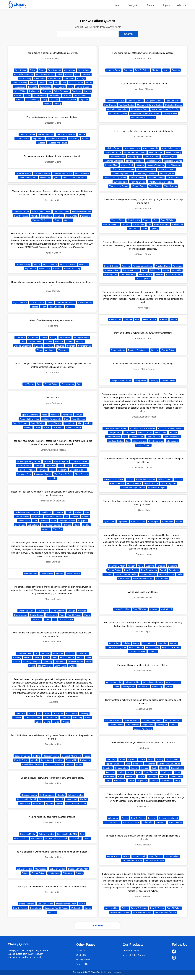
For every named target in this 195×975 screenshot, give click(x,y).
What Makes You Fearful (74, 177)
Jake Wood (113, 818)
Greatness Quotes (53, 516)
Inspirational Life (153, 161)
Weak (39, 350)
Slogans (67, 95)
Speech (19, 99)
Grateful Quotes (169, 156)
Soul (79, 384)
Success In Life (151, 483)
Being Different (57, 611)
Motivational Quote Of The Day (165, 109)
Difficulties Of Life (113, 152)
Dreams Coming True (116, 647)
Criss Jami (20, 337)
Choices (161, 566)
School (179, 521)
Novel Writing (20, 91)
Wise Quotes (155, 186)
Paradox (38, 346)
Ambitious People (131, 270)
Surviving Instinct (174, 177)
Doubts (121, 772)
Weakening (50, 350)
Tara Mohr (20, 713)
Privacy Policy (83, 959)
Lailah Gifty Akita (113, 148)
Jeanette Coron (113, 70)
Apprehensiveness (114, 764)
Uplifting (154, 228)
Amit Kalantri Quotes (23, 74)
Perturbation (119, 780)
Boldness (137, 764)
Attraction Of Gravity (41, 212)
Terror (131, 780)
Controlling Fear (24, 465)
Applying (150, 566)
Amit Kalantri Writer (44, 74)
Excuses (173, 432)
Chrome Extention (131, 950)
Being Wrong (140, 381)
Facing (53, 337)
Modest (88, 423)
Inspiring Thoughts (155, 165)
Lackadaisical (24, 521)
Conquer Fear (115, 432)
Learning (107, 574)
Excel (46, 657)
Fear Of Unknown (68, 264)
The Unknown (162, 578)
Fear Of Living (152, 647)
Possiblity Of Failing (54, 764)
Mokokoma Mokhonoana (26, 512)
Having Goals (129, 686)
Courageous (40, 869)
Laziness (44, 521)
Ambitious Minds (112, 270)
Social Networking (82, 95)
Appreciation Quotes (171, 148)
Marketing (77, 717)
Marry (166, 70)
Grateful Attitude (151, 156)
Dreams (59, 573)
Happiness (36, 619)
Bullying (126, 643)
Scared (47, 427)
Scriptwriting (54, 95)
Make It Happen (161, 224)
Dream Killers (149, 643)
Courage (81, 78)
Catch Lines (39, 78)
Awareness (58, 653)
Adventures (42, 611)
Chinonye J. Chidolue (113, 479)
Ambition (126, 266)
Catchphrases (54, 78)
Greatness (37, 516)
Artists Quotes (110, 274)
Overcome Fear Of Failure (56, 908)
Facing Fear (65, 337)
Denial (44, 337)
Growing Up (153, 521)
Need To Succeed (112, 822)
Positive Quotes (167, 173)
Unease (154, 780)
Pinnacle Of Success (41, 220)
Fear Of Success (110, 224)
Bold (128, 764)
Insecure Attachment (168, 818)
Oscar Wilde (71, 216)
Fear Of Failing (37, 423)
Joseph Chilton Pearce (121, 381)
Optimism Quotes (78, 470)
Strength (71, 346)
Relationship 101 (166, 574)
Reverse (60, 346)
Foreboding (109, 776)
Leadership (60, 661)
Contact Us (81, 955)
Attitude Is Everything (29, 419)
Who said (182, 5)
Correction (33, 337)
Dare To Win (160, 432)
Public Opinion (143, 278)
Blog (77, 74)
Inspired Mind (111, 165)
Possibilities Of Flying (32, 764)
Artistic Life (155, 270)
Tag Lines (84, 99)
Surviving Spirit (120, 182)
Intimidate (32, 87)
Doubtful (164, 768)
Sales (38, 722)
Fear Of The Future (171, 647)
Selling (47, 722)
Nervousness (176, 776)
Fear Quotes (110, 105)
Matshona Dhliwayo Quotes (149, 105)
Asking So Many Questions (170, 428)
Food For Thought (27, 470)
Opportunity (133, 228)
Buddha (36, 756)
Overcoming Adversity (122, 173)
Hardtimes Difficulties (113, 161)
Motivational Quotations (117, 109)
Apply (140, 566)
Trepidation (142, 780)
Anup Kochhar (113, 856)
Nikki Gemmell (30, 573)
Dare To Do (130, 432)
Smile (179, 574)
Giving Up (83, 264)
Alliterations (69, 70)
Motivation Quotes (173, 105)
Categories (133, 5)
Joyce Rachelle (20, 302)
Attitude (78, 415)
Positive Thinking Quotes (115, 177)
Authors (151, 5)
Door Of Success (173, 720)
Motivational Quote (139, 109)
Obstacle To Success (56, 138)
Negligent (82, 521)
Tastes (56, 722)
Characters (69, 78)
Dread (130, 772)
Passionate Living (174, 274)
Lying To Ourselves (22, 346)
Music (88, 661)
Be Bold (47, 461)
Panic (108, 780)
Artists (166, 270)
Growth (16, 661)
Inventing (47, 661)
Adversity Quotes (132, 148)
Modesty (28, 427)
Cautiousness (47, 573)
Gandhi (34, 216)
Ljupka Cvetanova (30, 415)
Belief (59, 74)
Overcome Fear (24, 474)
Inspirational (19, 87)
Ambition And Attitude (142, 266)
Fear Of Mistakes (149, 570)
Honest (49, 341)
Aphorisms (67, 415)
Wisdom (47, 104)
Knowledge (45, 87)
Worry (177, 780)
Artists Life (58, 713)
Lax (35, 521)
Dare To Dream (37, 302)
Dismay (134, 768)
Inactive (75, 516)
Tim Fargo (111, 759)
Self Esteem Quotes (51, 525)
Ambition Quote (163, 266)
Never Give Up (66, 619)
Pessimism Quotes (42, 474)
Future (89, 83)
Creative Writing (19, 83)
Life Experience (156, 441)
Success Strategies (156, 487)
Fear (64, 83)
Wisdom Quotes (139, 186)
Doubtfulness (177, 768)
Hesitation (130, 776)
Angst (150, 759)
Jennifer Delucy (23, 264)
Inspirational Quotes (28, 177)
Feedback (65, 717)
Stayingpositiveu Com (142, 578)
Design (27, 657)
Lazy (53, 521)
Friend (163, 570)
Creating (17, 657)
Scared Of (58, 427)
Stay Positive (124, 578)
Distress (144, 768)
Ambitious (177, 266)
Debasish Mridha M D (67, 834)
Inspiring (140, 165)
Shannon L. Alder (26, 611)
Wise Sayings (170, 186)
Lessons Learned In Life (125, 574)
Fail (56, 83)
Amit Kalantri (20, 70)
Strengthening (84, 346)
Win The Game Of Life (76, 803)
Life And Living (139, 441)
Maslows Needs (75, 661)
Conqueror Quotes (154, 101)
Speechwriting (32, 99)
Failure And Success (65, 302)
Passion (159, 274)
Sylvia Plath (109, 521)
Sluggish (46, 529)
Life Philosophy (174, 165)
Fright (120, 776)
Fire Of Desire (132, 725)
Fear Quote (70, 423)
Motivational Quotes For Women (145, 113)
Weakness (63, 350)
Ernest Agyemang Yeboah (28, 461)
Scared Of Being (73, 427)
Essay (42, 83)
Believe (68, 74)
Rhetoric (18, 95)
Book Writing (25, 78)
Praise (88, 717)
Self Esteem (33, 525)
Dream (136, 643)
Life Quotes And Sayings (123, 169)
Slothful (86, 525)
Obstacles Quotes (166, 169)
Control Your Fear (79, 461)
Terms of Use (82, 964)
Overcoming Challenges (146, 173)
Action (32, 70)
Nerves (163, 776)
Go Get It (126, 224)
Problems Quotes (155, 177)
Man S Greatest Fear (154, 860)
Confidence (46, 512)
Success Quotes (68, 99)
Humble (69, 341)
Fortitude (42, 470)
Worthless (160, 822)
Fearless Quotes (126, 105)
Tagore (79, 764)
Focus (80, 657)
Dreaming (162, 643)
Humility (79, 341)
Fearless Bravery (173, 152)
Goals (88, 657)
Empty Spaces (36, 615)
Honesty (59, 341)
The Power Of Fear (63, 474)
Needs (32, 666)
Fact (50, 83)
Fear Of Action (78, 419)
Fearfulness (166, 772)
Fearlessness (67, 384)
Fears (177, 772)
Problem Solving (137, 177)
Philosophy (34, 91)
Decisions (172, 566)
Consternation (121, 768)
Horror (141, 776)
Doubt (33, 83)
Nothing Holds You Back (56, 838)
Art (36, 653)
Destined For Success (138, 350)
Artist (144, 270)
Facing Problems (81, 337)
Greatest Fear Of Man (132, 860)
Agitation (132, 759)
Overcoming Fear (148, 574)
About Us (80, 950)
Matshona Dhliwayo (115, 101)
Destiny (154, 350)
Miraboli (59, 216)
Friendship (173, 570)
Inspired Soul (127, 165)
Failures (34, 307)
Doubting (110, 772)
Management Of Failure (165, 912)
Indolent (85, 516)
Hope (52, 470)
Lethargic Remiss (67, 521)
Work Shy (57, 529)
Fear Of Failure (76, 83)
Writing (57, 104)
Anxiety (131, 566)
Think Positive (81, 474)
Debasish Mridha (27, 134)
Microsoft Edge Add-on (134, 955)
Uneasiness (166, 780)
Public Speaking (61, 91)
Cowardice (50, 465)
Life (80, 423)
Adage (42, 70)
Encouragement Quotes (134, 152)
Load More (97, 925)
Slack (76, 525)
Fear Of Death (137, 437)
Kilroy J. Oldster (111, 266)
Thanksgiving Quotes (118, 186)
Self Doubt (20, 525)
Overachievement (131, 822)
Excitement (52, 615)
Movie (70, 87)
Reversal (49, 346)
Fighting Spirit (134, 156)
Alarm (142, 759)
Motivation (152, 776)
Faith (61, 465)
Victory (174, 319)
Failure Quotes (85, 302)
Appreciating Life (150, 148)
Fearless (153, 651)
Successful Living (72, 268)
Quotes (87, 91)
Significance (60, 666)
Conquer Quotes (135, 101)
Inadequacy (167, 521)
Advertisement (54, 70)
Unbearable (148, 822)
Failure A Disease (139, 908)
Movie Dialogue (83, 87)
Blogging (86, 74)
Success (54, 99)
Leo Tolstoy (29, 384)
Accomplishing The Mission (142, 428)
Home (117, 5)
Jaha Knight (114, 643)
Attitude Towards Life (51, 419)
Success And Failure (57, 143)
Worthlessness (175, 822)
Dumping (128, 70)
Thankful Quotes (137, 182)
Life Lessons (172, 441)
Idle (66, 516)
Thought (52, 478)
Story (45, 99)
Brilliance (70, 653)
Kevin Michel (115, 319)
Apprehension (172, 759)
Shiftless (67, 525)
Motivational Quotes (118, 113)
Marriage (156, 70)
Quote (37, 427)
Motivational (59, 87)
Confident (59, 512)
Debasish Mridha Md (66, 134)
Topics (166, 5)
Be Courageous (61, 461)
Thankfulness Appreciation (161, 182)
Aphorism (55, 415)
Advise (32, 713)
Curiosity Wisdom (32, 717)
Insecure (152, 818)
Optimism (62, 470)
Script (27, 95)
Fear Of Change (20, 423)
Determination (20, 615)
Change (71, 611)
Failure (82, 134)
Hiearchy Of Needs (31, 661)
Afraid (122, 759)
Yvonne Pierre (117, 220)
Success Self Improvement (133, 487)
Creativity (84, 713)
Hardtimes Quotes (134, 161)
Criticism (17, 717)
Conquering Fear (127, 274)
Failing (87, 756)
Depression (123, 521)
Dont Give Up (134, 220)
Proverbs (47, 91)
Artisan (47, 713)
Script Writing (40, 95)
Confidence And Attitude (169, 764)
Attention (45, 653)
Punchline (76, 91)
